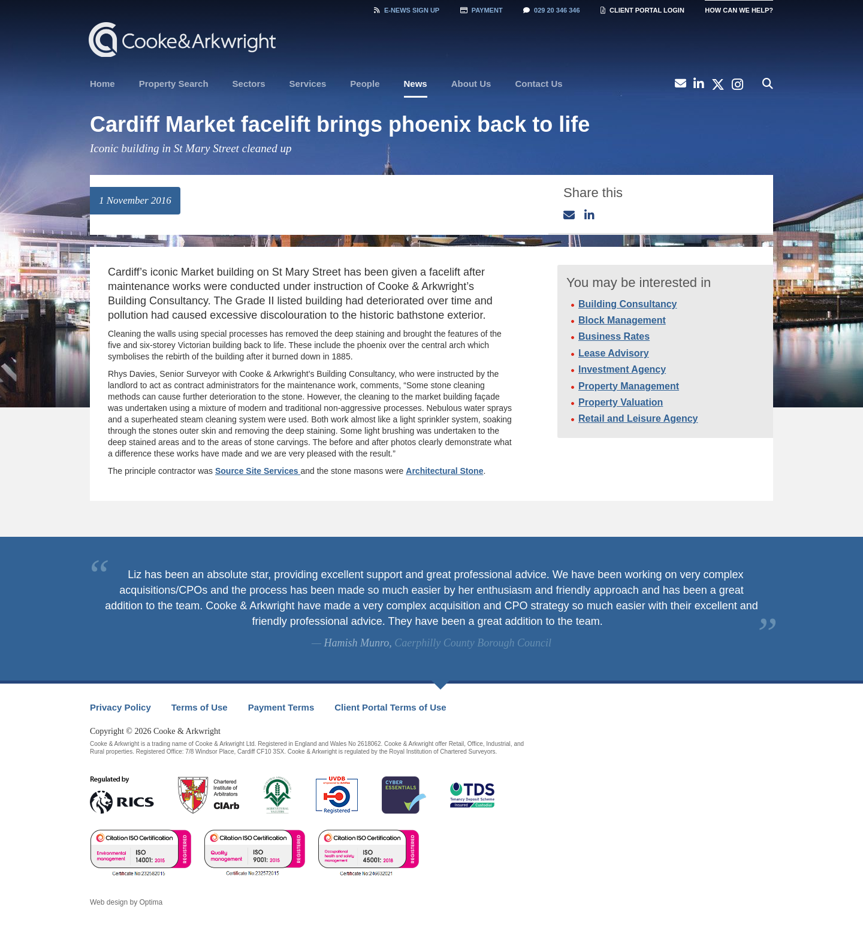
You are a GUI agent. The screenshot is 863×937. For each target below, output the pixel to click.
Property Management (628, 386)
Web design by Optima (126, 902)
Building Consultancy (627, 304)
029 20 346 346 (551, 10)
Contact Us (538, 83)
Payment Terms (281, 707)
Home (102, 83)
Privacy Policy (120, 707)
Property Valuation (620, 402)
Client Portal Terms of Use (390, 707)
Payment (481, 10)
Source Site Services (257, 471)
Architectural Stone (444, 471)
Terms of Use (199, 707)
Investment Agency (622, 369)
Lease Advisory (613, 353)
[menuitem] (102, 84)
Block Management (622, 320)
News (415, 83)
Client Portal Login (642, 10)
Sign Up (406, 10)
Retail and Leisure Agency (638, 418)
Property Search (174, 83)
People (364, 83)
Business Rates (614, 336)
